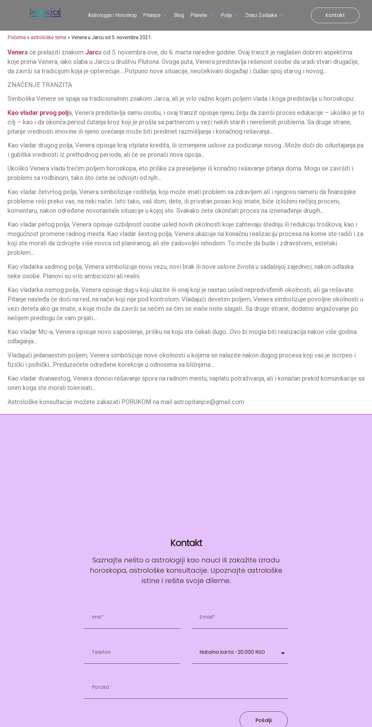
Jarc (91, 52)
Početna (17, 37)
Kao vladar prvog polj (38, 112)
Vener (16, 52)
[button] (155, 15)
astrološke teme (48, 37)
